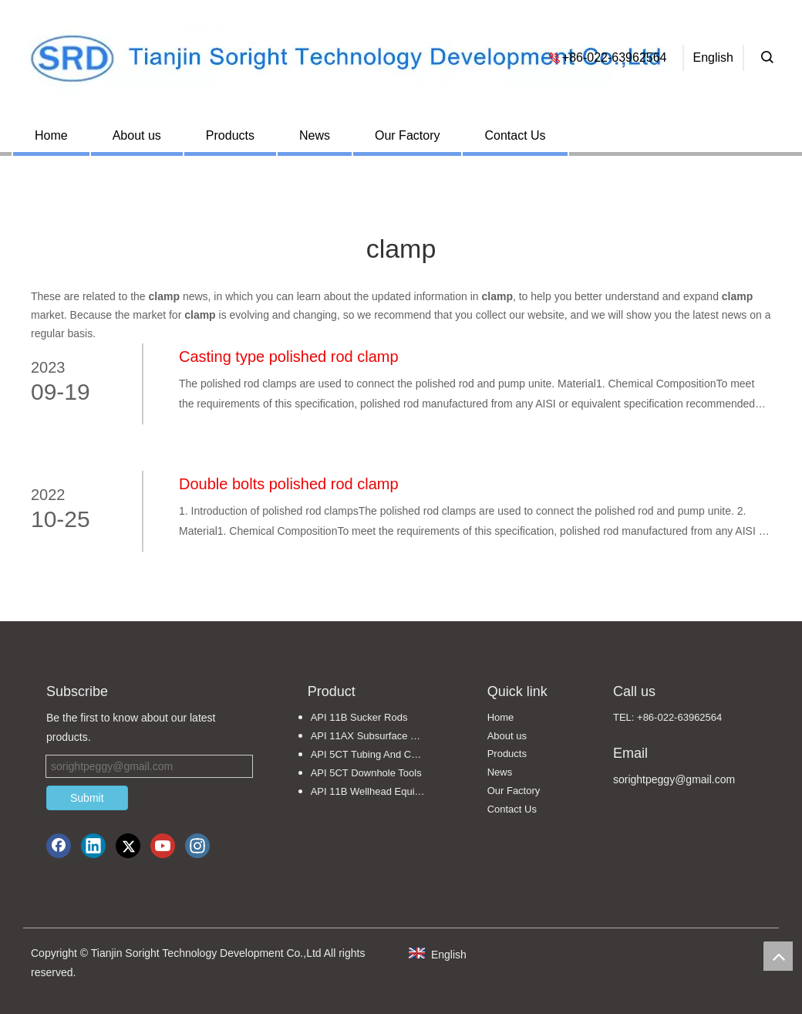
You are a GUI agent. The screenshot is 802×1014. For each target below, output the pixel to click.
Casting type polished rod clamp (289, 356)
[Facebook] (58, 845)
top (778, 956)
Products (230, 135)
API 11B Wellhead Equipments (376, 791)
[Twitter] (128, 845)
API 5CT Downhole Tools (366, 773)
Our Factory (407, 135)
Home (51, 135)
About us (137, 135)
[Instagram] (197, 845)
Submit (87, 798)
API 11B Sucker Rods (359, 717)
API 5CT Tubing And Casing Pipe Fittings (376, 754)
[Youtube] (162, 845)
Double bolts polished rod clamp (289, 483)
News (314, 135)
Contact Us (514, 135)
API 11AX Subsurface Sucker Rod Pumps (376, 736)
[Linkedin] (93, 845)
